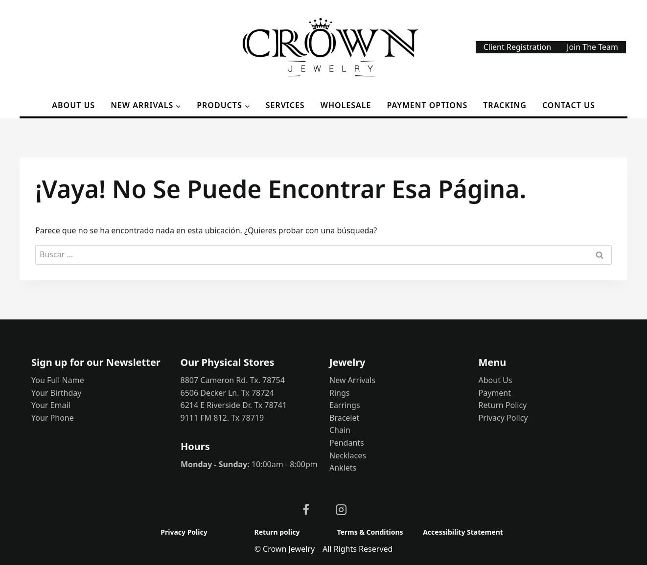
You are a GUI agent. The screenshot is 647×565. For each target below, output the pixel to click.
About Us (73, 105)
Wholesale (346, 105)
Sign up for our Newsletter (96, 362)
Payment (495, 392)
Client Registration (517, 47)
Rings (339, 392)
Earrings (344, 405)
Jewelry (347, 362)
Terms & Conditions (370, 532)
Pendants (346, 442)
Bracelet (344, 417)
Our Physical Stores (228, 362)
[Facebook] (306, 509)
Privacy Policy (503, 417)
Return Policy (503, 405)
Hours (195, 446)
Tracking (505, 105)
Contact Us (568, 105)
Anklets (342, 467)
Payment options (427, 105)
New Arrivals (352, 380)
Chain (339, 430)
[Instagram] (341, 509)
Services (285, 105)
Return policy (277, 532)
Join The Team (592, 47)
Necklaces (347, 455)
